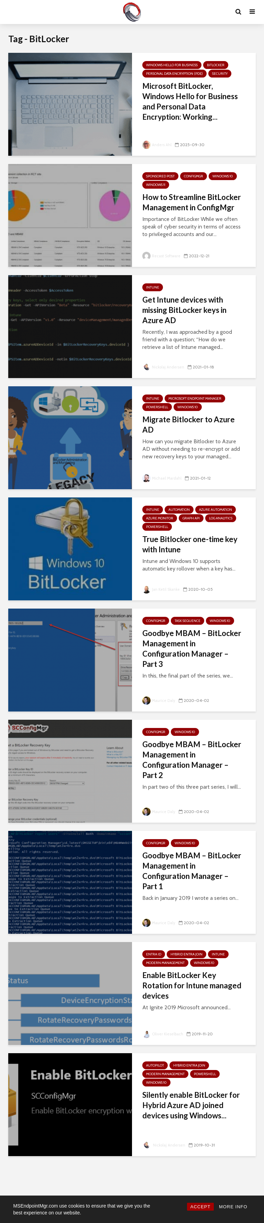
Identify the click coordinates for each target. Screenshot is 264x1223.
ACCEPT (200, 1206)
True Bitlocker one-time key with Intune (190, 544)
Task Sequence (187, 621)
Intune (152, 287)
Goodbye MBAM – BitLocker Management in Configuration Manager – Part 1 (191, 871)
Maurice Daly (159, 700)
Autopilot (155, 1065)
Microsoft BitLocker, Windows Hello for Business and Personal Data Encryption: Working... (190, 101)
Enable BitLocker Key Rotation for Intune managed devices (191, 985)
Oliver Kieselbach (163, 1033)
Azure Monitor (159, 518)
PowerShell (157, 407)
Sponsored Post (160, 176)
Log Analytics (220, 518)
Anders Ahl (157, 144)
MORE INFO (233, 1206)
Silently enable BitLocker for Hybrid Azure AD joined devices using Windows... (191, 1105)
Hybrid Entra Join (186, 954)
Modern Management (165, 963)
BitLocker (215, 65)
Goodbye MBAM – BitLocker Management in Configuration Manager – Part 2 (191, 760)
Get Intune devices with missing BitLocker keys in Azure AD (184, 310)
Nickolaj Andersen (164, 366)
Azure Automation (215, 509)
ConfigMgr (193, 176)
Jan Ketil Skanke (162, 589)
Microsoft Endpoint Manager (194, 398)
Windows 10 (222, 176)
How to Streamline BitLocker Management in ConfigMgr (191, 202)
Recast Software (162, 255)
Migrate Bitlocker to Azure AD (188, 424)
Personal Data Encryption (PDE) (174, 73)
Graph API (191, 518)
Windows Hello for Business (172, 65)
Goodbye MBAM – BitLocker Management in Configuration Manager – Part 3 (191, 648)
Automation (179, 509)
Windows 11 (155, 185)
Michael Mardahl (162, 478)
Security (220, 73)
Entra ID (153, 954)
